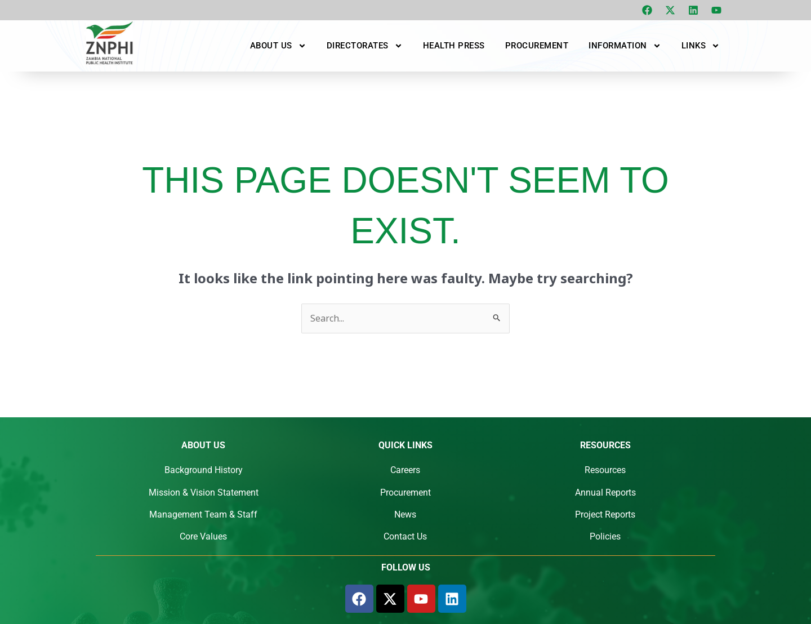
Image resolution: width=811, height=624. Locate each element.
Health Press (454, 46)
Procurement (537, 46)
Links (700, 45)
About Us (278, 45)
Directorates (365, 45)
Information (625, 45)
